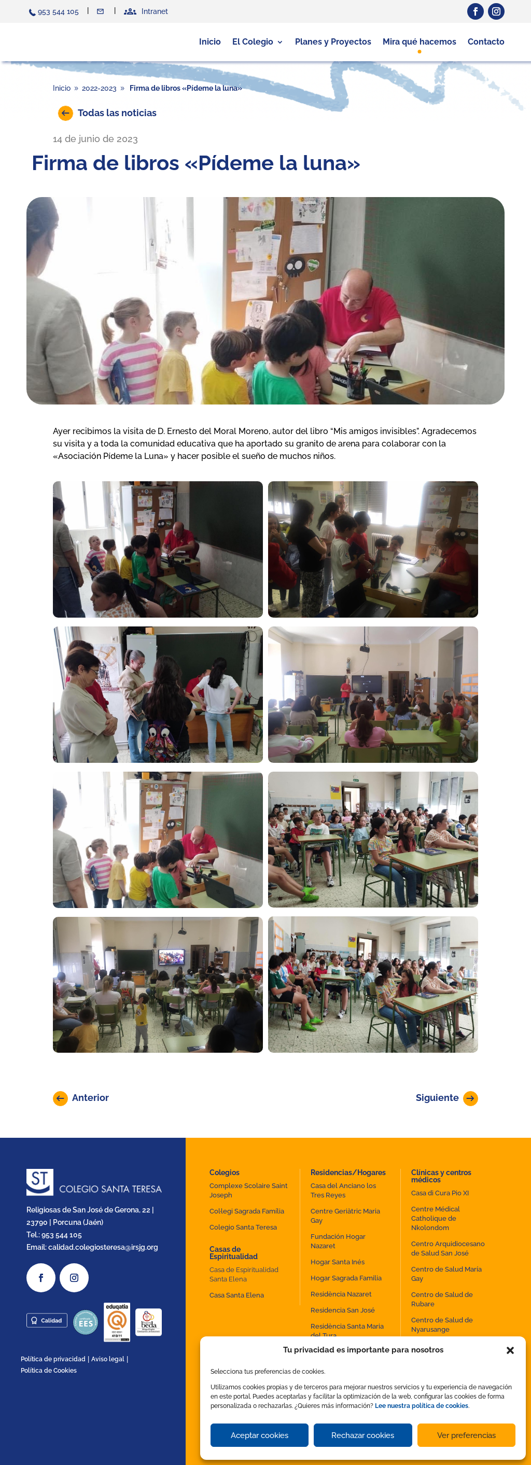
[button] (510, 1350)
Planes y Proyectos (333, 42)
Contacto (101, 11)
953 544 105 (58, 11)
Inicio (210, 42)
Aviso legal (107, 1359)
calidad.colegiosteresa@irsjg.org (103, 1247)
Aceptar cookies (259, 1435)
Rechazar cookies (362, 1435)
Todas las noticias (117, 112)
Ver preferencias (466, 1435)
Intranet (155, 11)
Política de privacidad (53, 1359)
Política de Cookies (49, 1370)
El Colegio (252, 42)
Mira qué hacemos (419, 42)
